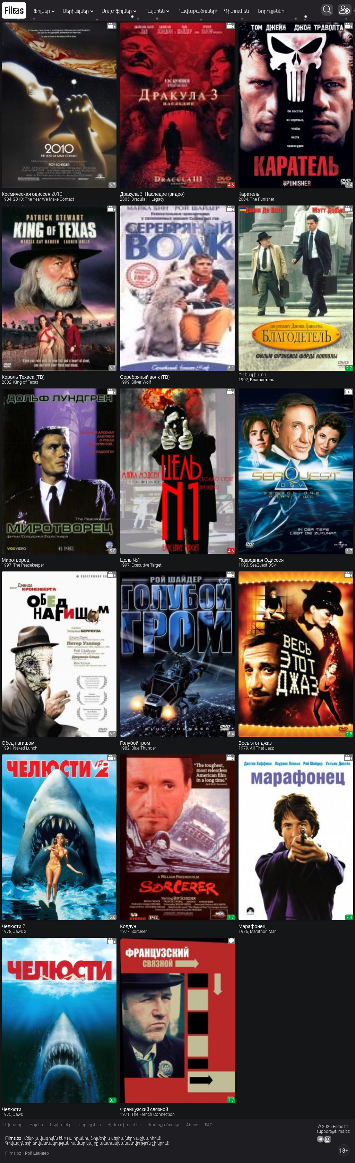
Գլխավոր (13, 1124)
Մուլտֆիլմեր (119, 11)
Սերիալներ (78, 11)
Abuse (192, 1124)
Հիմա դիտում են (124, 1124)
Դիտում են (236, 11)
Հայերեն (157, 11)
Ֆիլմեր (44, 11)
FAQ (209, 1124)
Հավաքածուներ (197, 11)
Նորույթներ (270, 11)
